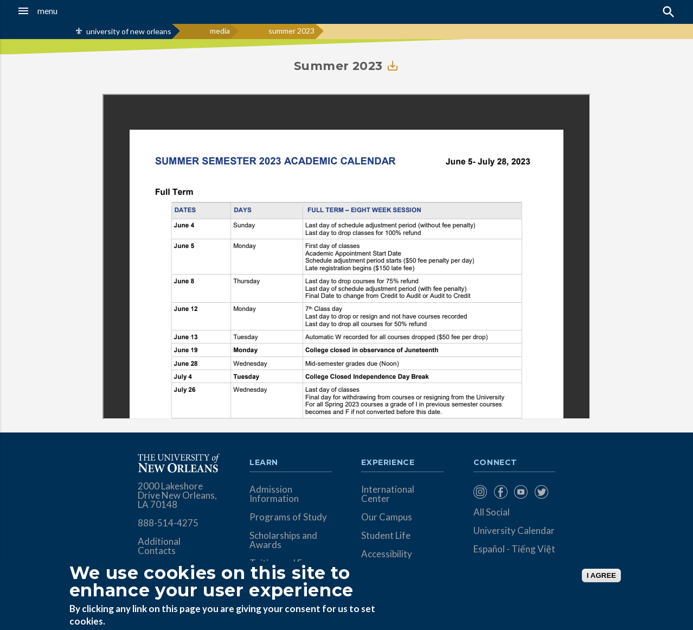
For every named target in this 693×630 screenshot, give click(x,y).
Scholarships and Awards (283, 540)
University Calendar (514, 530)
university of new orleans (128, 31)
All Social (491, 512)
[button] (65, 10)
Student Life (385, 535)
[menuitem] (481, 492)
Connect (495, 463)
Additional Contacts (159, 546)
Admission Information (274, 493)
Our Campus (386, 517)
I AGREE (601, 575)
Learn (263, 463)
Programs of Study (288, 517)
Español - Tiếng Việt (514, 549)
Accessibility (386, 553)
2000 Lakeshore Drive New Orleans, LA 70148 (177, 495)
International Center (387, 493)
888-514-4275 (168, 523)
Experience (387, 463)
